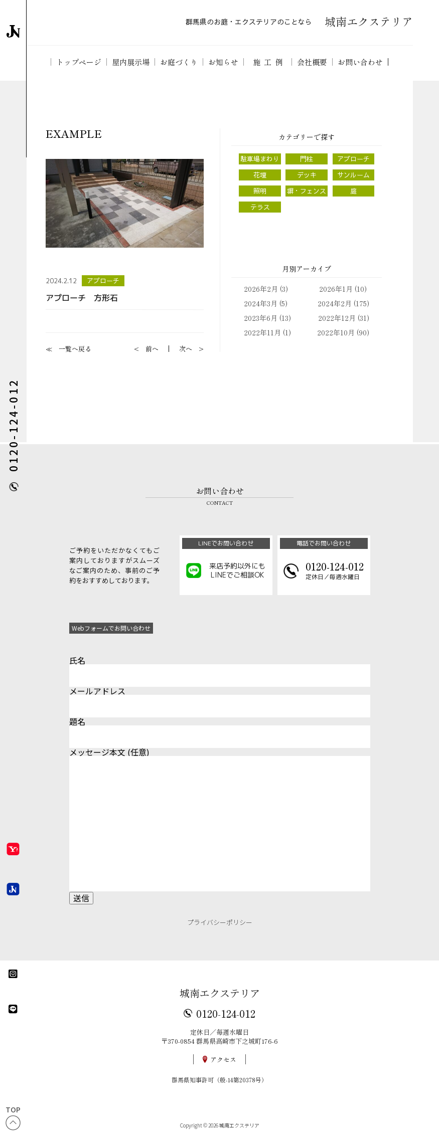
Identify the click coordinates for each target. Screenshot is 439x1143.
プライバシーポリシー (219, 922)
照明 (259, 191)
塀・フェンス (306, 191)
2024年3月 (260, 303)
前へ (152, 348)
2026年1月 (336, 289)
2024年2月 (335, 303)
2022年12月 (337, 318)
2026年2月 (261, 289)
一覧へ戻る (75, 348)
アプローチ (103, 280)
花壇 (259, 174)
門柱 (306, 158)
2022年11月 (262, 332)
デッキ (307, 174)
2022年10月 (336, 332)
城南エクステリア (220, 993)
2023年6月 (260, 318)
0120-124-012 (225, 1013)
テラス (260, 207)
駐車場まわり (259, 158)
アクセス (223, 1059)
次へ (185, 348)
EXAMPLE (74, 133)
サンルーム (353, 174)
